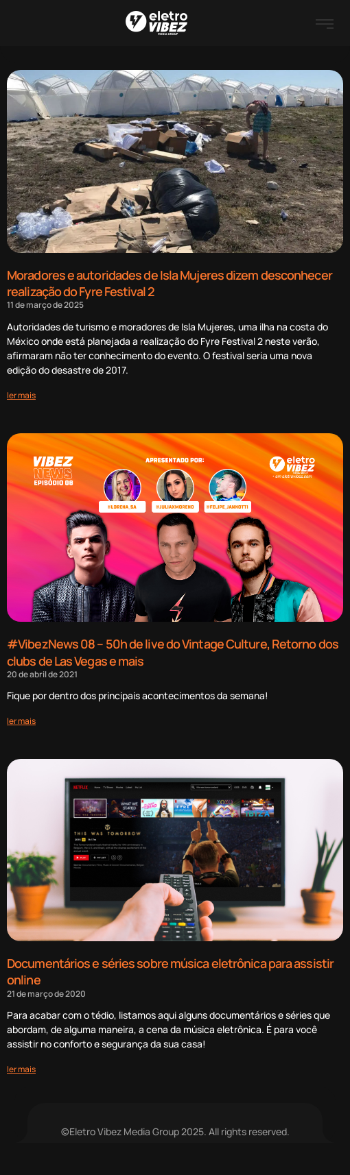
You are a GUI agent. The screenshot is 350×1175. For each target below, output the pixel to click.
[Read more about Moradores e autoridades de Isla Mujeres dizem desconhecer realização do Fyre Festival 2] (21, 395)
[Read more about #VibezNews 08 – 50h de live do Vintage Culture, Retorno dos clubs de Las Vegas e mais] (21, 721)
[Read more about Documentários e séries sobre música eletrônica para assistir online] (21, 1069)
